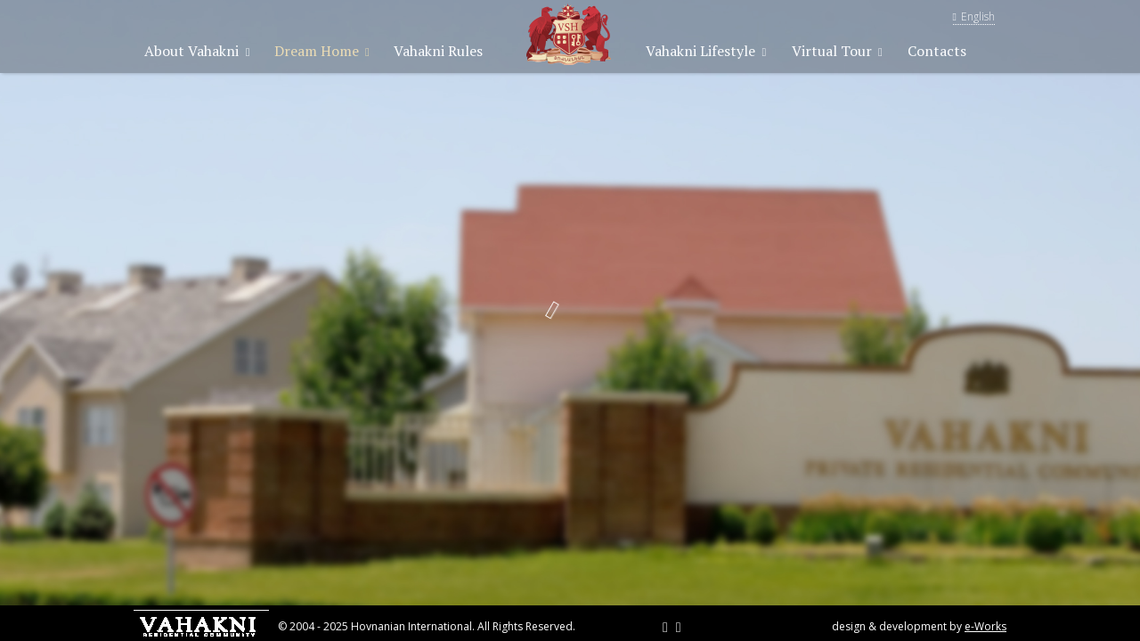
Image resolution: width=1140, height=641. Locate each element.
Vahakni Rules (438, 51)
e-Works (985, 626)
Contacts (937, 51)
